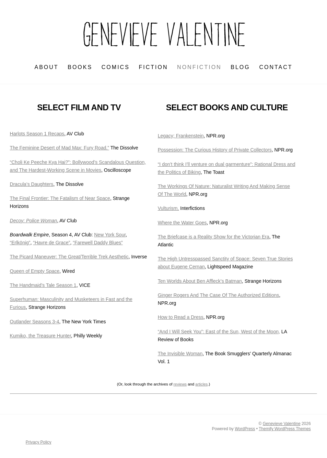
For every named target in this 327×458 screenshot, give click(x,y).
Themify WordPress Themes (285, 428)
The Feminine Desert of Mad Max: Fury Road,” (59, 147)
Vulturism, (168, 208)
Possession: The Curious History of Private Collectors (215, 150)
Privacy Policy (38, 442)
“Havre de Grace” (51, 242)
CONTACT (275, 67)
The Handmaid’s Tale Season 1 (43, 285)
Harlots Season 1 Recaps (37, 133)
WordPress (245, 428)
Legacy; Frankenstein (181, 135)
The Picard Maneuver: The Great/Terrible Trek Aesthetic (69, 256)
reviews (180, 384)
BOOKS (80, 67)
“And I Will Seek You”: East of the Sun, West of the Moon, (219, 331)
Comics (116, 67)
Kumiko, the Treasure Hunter (40, 335)
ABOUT (46, 67)
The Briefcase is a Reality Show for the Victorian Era (213, 236)
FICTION (153, 67)
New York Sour (110, 234)
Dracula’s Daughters (32, 184)
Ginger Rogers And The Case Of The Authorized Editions (218, 295)
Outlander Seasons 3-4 (34, 321)
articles (201, 384)
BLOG (240, 67)
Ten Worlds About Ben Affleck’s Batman (200, 281)
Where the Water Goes (182, 222)
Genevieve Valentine (282, 423)
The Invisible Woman (180, 353)
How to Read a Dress (180, 317)
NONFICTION (199, 67)
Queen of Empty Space (35, 271)
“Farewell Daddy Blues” (98, 242)
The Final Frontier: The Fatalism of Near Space (60, 198)
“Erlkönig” (20, 242)
